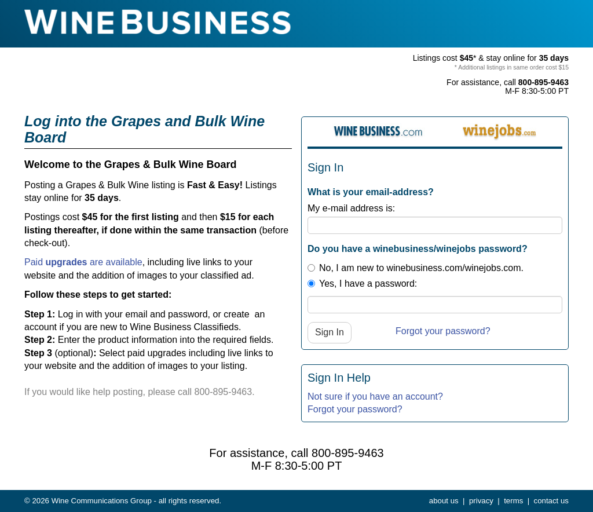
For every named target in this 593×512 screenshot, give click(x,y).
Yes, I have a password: (362, 283)
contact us (551, 500)
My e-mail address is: (351, 208)
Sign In (329, 332)
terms (513, 500)
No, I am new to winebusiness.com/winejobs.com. (416, 268)
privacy (481, 500)
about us (444, 500)
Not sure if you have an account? (375, 396)
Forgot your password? (443, 331)
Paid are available (83, 262)
